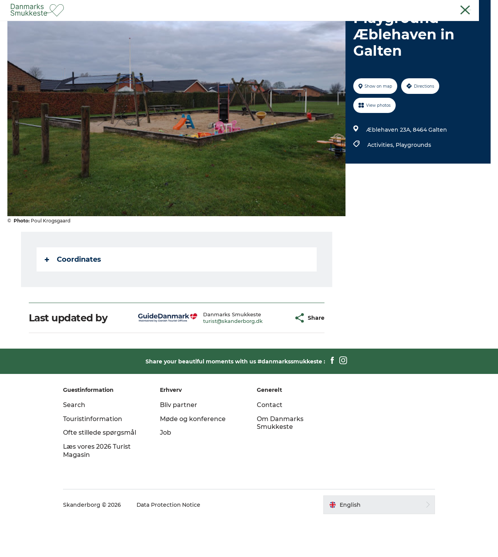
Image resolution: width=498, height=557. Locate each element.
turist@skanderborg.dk (213, 358)
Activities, (381, 181)
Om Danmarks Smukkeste (280, 460)
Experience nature (190, 25)
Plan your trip (315, 25)
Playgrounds (413, 181)
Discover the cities (256, 25)
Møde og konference (194, 456)
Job (166, 469)
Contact (481, 7)
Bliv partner (179, 442)
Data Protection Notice (171, 541)
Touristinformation (94, 456)
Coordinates (73, 296)
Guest (457, 7)
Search (76, 442)
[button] (268, 355)
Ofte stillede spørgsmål (102, 469)
